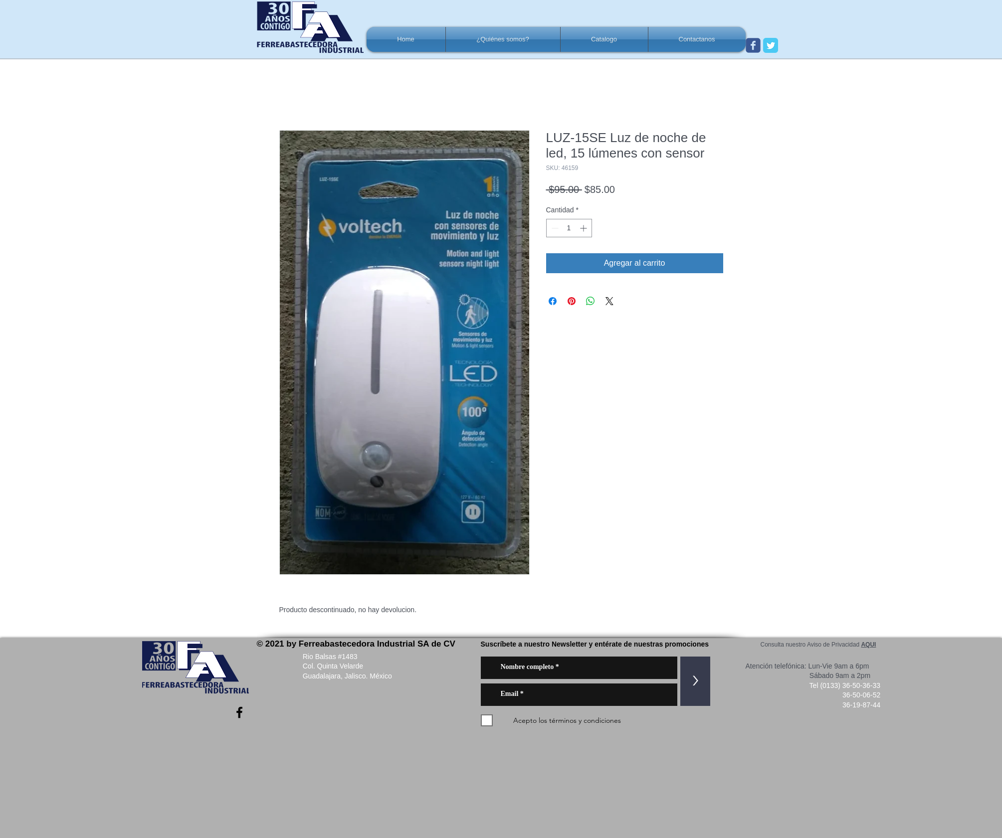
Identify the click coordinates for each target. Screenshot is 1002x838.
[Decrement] (554, 228)
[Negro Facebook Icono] (239, 712)
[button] (503, 39)
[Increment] (584, 228)
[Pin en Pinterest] (572, 301)
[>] (695, 681)
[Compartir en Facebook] (553, 301)
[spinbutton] (569, 228)
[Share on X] (609, 301)
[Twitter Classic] (770, 45)
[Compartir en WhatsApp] (591, 301)
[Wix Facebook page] (753, 45)
